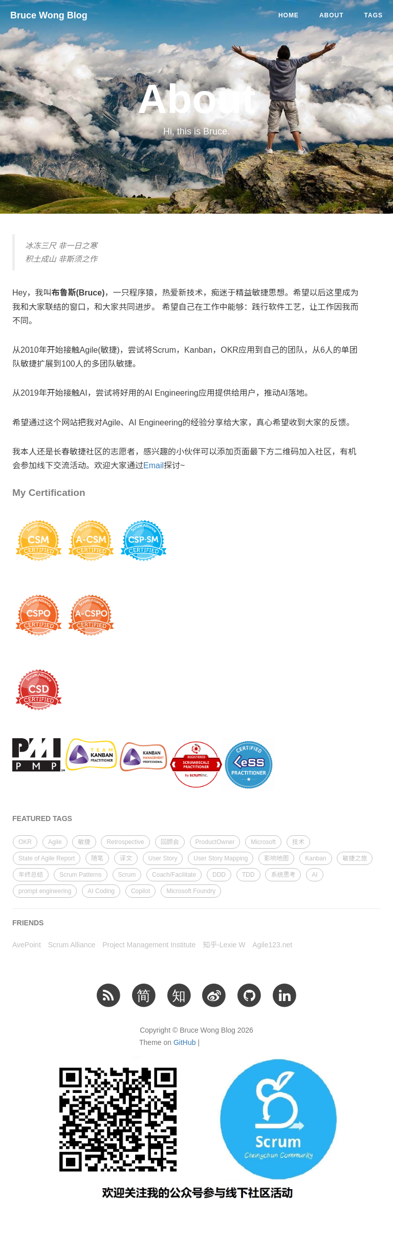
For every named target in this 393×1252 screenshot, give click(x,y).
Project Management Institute (148, 945)
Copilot (140, 891)
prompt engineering (44, 891)
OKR (25, 842)
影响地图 (276, 858)
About (331, 15)
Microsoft (263, 842)
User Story (163, 858)
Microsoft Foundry (190, 891)
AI (314, 874)
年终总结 (30, 874)
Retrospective (125, 842)
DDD (219, 874)
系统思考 (283, 874)
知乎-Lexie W (224, 945)
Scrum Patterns (80, 874)
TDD (248, 874)
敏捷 (84, 842)
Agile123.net (272, 945)
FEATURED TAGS (42, 818)
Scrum (127, 874)
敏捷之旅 (354, 858)
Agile (55, 842)
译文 (126, 858)
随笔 (97, 858)
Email (153, 465)
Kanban (315, 858)
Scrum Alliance (72, 945)
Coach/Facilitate (174, 874)
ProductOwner (215, 842)
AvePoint (26, 945)
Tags (373, 15)
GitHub (184, 1042)
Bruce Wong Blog (49, 15)
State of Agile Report (46, 858)
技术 (298, 842)
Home (288, 15)
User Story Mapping (220, 858)
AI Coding (101, 891)
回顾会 (170, 842)
